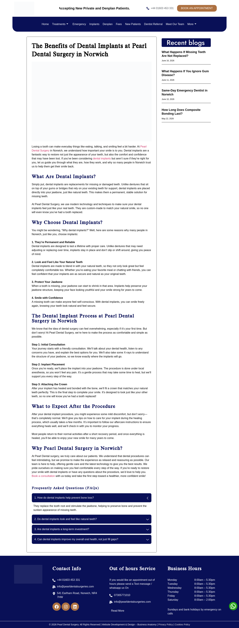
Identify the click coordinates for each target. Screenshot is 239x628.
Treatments (60, 24)
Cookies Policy (182, 624)
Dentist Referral (153, 24)
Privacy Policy (165, 624)
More (191, 24)
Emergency (79, 24)
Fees (119, 24)
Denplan (108, 24)
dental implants (102, 158)
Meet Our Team (175, 24)
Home (45, 24)
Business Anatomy (147, 624)
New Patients (133, 24)
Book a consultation (43, 476)
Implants (94, 24)
